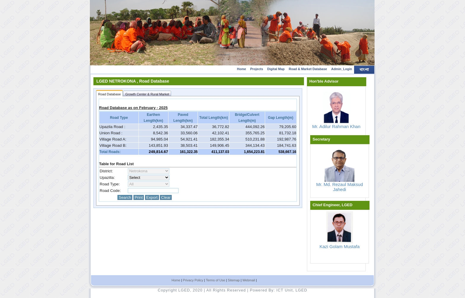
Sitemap (234, 280)
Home (241, 69)
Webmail (248, 280)
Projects (256, 69)
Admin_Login (341, 69)
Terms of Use (215, 280)
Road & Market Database (308, 69)
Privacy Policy (193, 280)
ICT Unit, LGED (291, 290)
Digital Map (276, 69)
